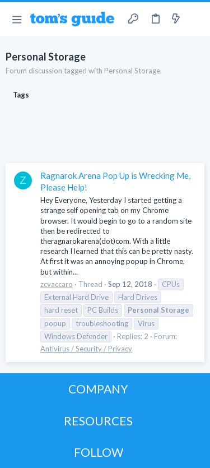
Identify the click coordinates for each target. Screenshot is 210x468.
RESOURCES (98, 421)
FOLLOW (98, 452)
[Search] (194, 19)
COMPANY (98, 389)
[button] (16, 19)
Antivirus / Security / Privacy (86, 348)
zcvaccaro (56, 284)
